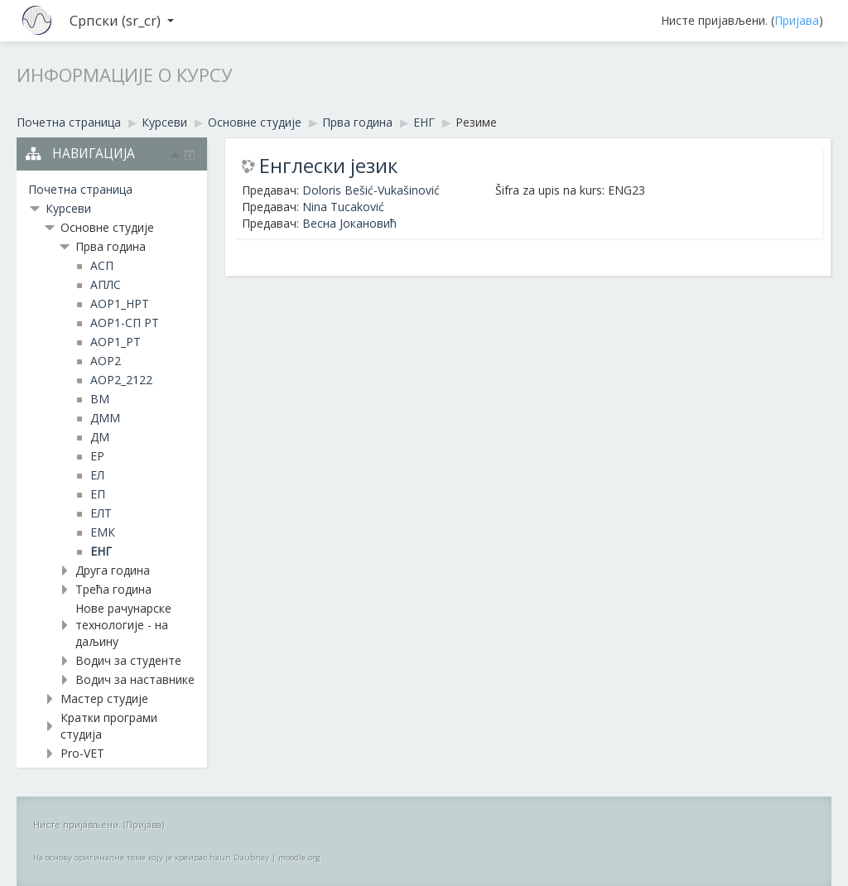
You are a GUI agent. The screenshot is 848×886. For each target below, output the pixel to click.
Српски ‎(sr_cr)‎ (122, 20)
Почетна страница (80, 189)
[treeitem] (111, 189)
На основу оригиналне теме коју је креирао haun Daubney (151, 857)
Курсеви (68, 208)
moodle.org (299, 857)
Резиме (476, 122)
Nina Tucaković (343, 206)
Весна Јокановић (349, 223)
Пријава (796, 20)
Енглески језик (328, 166)
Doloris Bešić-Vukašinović (371, 190)
